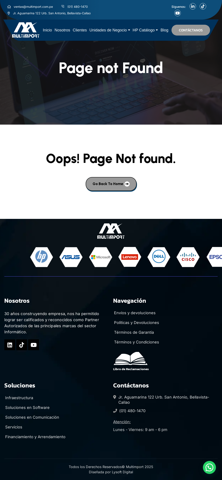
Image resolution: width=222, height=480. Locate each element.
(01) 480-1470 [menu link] (77, 6)
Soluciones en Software (27, 407)
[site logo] (26, 30)
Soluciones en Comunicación (31, 417)
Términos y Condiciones (136, 342)
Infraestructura (18, 397)
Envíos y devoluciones (134, 313)
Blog (164, 30)
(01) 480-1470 (132, 410)
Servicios (13, 427)
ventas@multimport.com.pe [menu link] (33, 6)
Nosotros (62, 30)
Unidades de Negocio (108, 30)
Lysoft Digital (122, 472)
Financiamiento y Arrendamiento (34, 436)
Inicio (47, 30)
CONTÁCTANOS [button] (191, 30)
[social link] (192, 6)
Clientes (80, 30)
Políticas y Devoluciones (136, 322)
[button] (209, 467)
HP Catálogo (144, 30)
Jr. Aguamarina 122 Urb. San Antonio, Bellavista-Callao (163, 400)
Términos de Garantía (133, 332)
